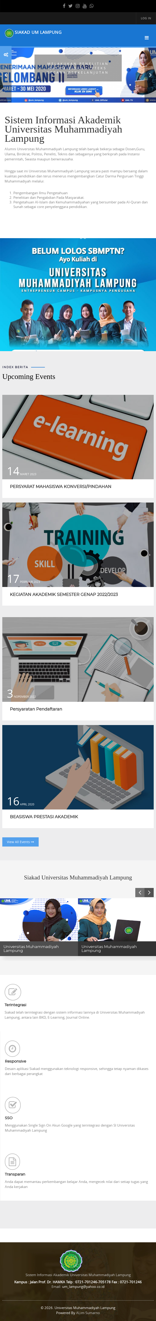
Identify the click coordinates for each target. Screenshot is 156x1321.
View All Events (20, 842)
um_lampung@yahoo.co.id (83, 1286)
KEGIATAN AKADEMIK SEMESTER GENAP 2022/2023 (64, 595)
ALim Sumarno (88, 1312)
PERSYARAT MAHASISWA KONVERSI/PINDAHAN (60, 487)
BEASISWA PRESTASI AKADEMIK (44, 817)
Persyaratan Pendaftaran (36, 709)
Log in (146, 18)
